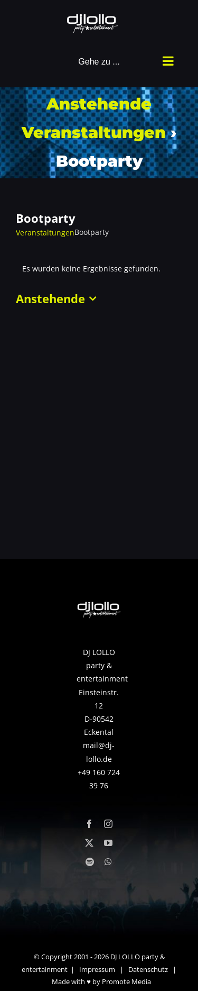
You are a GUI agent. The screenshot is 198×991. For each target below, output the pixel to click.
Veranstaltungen (45, 233)
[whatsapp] (108, 862)
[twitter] (89, 843)
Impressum (97, 969)
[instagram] (108, 824)
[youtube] (108, 843)
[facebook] (89, 824)
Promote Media (126, 981)
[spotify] (90, 862)
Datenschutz (148, 969)
